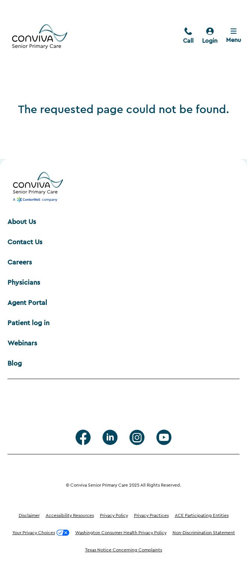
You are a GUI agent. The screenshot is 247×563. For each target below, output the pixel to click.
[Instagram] (136, 437)
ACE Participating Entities (202, 515)
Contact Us (24, 242)
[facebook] (83, 437)
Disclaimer (29, 515)
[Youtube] (163, 437)
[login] (210, 36)
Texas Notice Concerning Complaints (123, 550)
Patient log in (28, 323)
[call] (188, 36)
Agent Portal (27, 302)
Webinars (22, 343)
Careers (19, 262)
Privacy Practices (151, 515)
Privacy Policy (114, 515)
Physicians (23, 282)
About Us (21, 221)
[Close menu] (233, 36)
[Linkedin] (110, 437)
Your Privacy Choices (40, 533)
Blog (14, 363)
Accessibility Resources (70, 515)
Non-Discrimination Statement (204, 532)
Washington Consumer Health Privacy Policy (121, 532)
